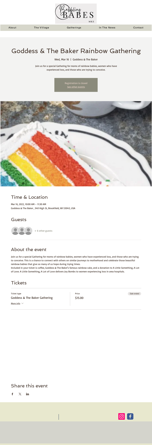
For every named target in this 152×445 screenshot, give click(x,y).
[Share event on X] (20, 394)
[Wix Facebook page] (130, 416)
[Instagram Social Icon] (121, 416)
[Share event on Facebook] (12, 394)
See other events (76, 86)
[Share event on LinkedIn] (27, 394)
